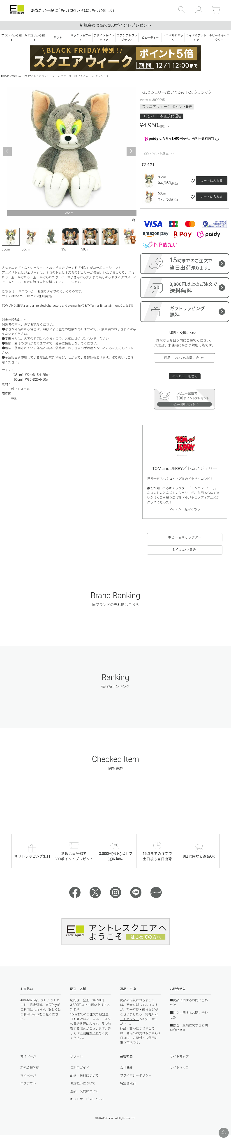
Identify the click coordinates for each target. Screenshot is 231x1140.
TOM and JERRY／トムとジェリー (32, 76)
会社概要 (126, 1067)
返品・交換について (84, 1091)
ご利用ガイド (29, 1014)
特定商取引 (128, 1083)
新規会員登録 (29, 1067)
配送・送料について (84, 1075)
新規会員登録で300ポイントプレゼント (115, 25)
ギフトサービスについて (87, 1099)
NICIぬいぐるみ (184, 550)
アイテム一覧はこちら (184, 509)
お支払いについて (82, 1083)
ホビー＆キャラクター (184, 537)
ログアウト (28, 1083)
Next (131, 151)
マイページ (28, 1075)
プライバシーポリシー (136, 1075)
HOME (5, 76)
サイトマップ (179, 1067)
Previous (7, 151)
